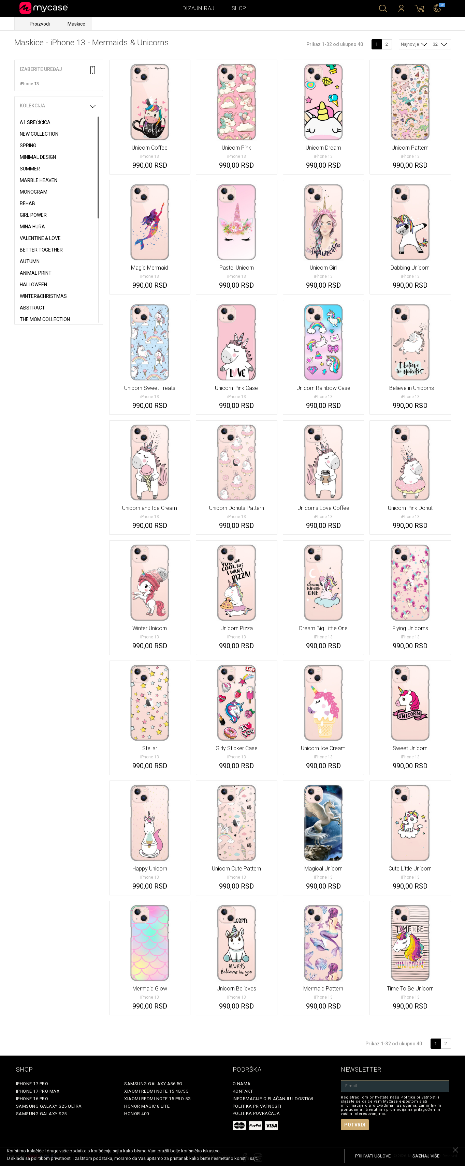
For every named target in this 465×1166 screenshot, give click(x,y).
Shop (239, 8)
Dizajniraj (199, 8)
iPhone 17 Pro (32, 1083)
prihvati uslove (373, 1156)
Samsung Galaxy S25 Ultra (49, 1106)
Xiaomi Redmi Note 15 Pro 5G (157, 1098)
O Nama (242, 1083)
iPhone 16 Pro (32, 1098)
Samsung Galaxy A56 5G (153, 1083)
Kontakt (243, 1091)
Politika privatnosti (257, 1106)
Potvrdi (354, 1124)
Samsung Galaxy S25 (41, 1113)
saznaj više (425, 1156)
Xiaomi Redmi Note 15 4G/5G (156, 1091)
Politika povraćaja (256, 1113)
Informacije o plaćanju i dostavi (273, 1098)
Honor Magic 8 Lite (147, 1106)
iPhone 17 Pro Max (38, 1091)
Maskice (76, 24)
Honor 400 (136, 1113)
